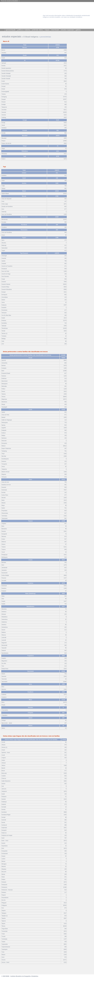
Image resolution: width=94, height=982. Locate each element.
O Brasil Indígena (30, 37)
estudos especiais (11, 36)
